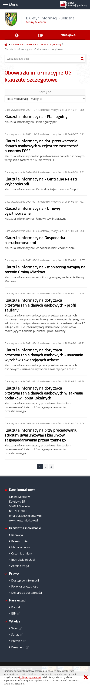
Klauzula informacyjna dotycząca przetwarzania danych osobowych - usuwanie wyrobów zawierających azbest (44, 355)
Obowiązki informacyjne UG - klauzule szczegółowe (34, 49)
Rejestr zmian (20, 541)
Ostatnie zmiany (21, 553)
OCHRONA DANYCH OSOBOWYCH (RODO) (36, 44)
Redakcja (17, 535)
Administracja (20, 566)
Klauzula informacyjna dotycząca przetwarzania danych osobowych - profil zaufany (40, 305)
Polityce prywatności (30, 677)
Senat (15, 634)
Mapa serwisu (20, 547)
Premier (16, 641)
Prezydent (18, 647)
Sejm (14, 628)
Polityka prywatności (24, 586)
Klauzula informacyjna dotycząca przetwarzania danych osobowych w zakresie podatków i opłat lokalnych (44, 393)
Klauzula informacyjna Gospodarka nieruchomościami (35, 240)
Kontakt (16, 607)
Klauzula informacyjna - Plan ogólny (36, 116)
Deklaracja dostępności (26, 593)
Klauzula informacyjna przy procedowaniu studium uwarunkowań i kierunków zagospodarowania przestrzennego (41, 435)
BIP (13, 613)
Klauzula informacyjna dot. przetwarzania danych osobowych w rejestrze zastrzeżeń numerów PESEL (41, 146)
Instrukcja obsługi (23, 560)
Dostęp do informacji (25, 580)
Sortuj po (45, 92)
